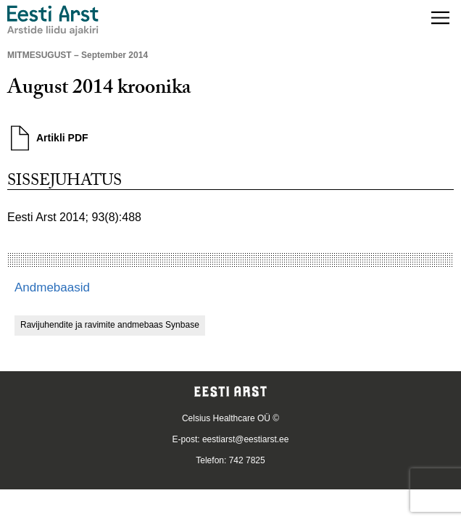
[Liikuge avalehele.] (53, 20)
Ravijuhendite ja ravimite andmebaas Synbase (109, 325)
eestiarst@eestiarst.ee (245, 439)
